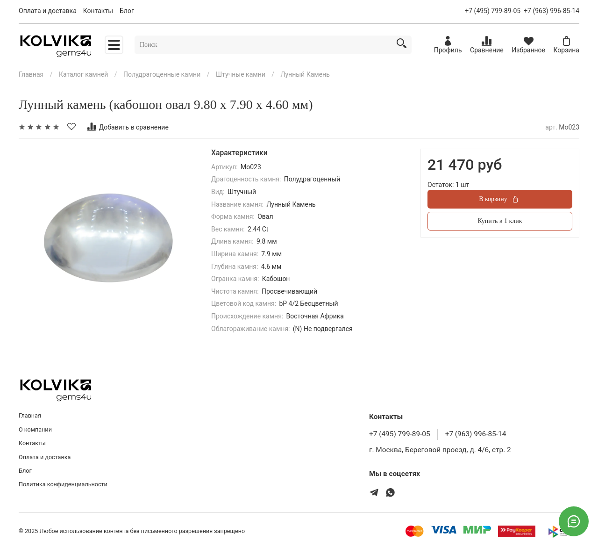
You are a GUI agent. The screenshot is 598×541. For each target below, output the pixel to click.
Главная (31, 74)
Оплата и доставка (48, 10)
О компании (35, 429)
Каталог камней (83, 74)
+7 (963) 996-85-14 (551, 10)
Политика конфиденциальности (63, 484)
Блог (127, 10)
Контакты (98, 10)
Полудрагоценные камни (161, 74)
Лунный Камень (305, 74)
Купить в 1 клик (500, 220)
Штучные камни (240, 74)
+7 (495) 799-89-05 (492, 10)
